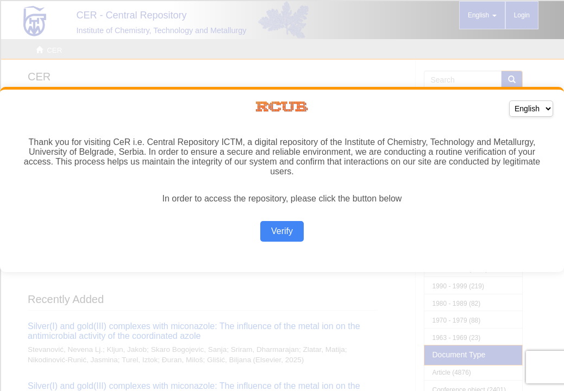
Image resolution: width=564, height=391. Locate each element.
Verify (282, 231)
